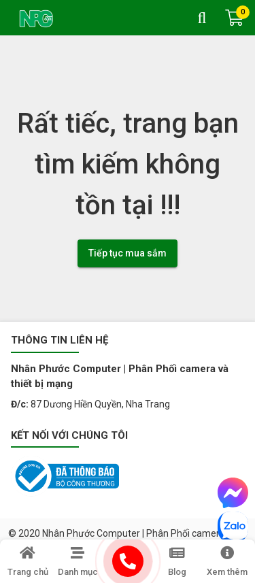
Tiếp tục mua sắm (127, 253)
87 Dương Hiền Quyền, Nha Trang (100, 404)
